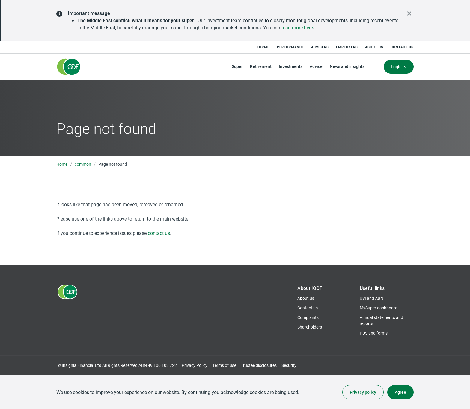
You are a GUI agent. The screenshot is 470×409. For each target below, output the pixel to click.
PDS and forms (374, 333)
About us (374, 47)
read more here (297, 27)
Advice (316, 66)
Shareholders (309, 327)
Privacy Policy (194, 365)
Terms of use (224, 365)
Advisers (320, 47)
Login (396, 66)
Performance (290, 47)
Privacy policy (363, 392)
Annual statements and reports (381, 320)
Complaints (308, 317)
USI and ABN (371, 298)
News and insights (347, 66)
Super (237, 66)
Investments (290, 66)
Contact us (402, 47)
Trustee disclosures (259, 365)
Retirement (261, 66)
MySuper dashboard (378, 308)
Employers (347, 47)
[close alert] (409, 13)
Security (288, 365)
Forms (263, 47)
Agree (400, 392)
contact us (159, 233)
